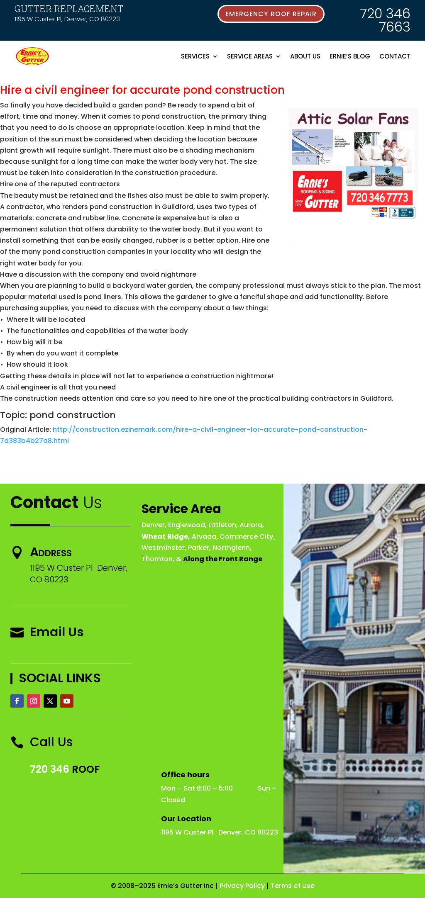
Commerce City (246, 536)
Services (195, 56)
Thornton (157, 559)
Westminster (163, 547)
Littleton (222, 525)
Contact (394, 56)
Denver (153, 525)
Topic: (13, 415)
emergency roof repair (271, 14)
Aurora (250, 525)
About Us (305, 56)
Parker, (199, 547)
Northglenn (231, 547)
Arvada (204, 536)
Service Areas (250, 56)
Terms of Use (293, 886)
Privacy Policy (242, 886)
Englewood (186, 525)
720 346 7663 (385, 20)
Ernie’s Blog (350, 56)
